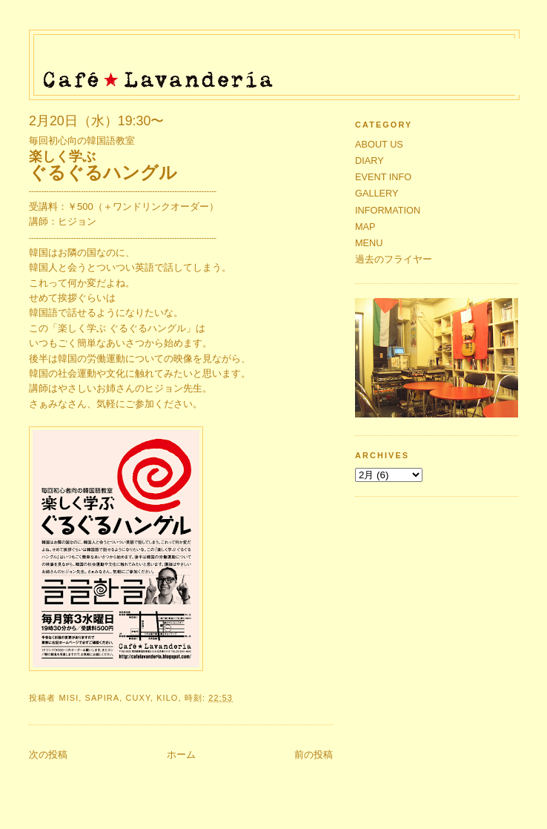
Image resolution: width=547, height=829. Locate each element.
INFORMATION (387, 210)
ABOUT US (379, 144)
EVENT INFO (383, 176)
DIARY (369, 160)
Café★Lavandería (279, 60)
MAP (365, 226)
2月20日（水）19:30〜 (96, 120)
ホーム (181, 754)
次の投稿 (48, 754)
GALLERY (377, 193)
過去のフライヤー (393, 259)
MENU (369, 242)
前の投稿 (313, 754)
